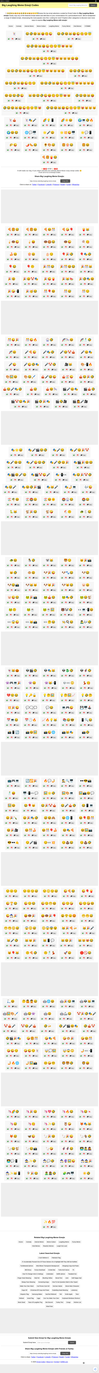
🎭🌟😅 (17, 450)
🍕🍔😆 (31, 229)
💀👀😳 (68, 683)
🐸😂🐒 (85, 597)
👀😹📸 (31, 622)
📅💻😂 (12, 720)
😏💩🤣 (85, 842)
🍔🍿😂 (67, 145)
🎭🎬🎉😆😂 (83, 462)
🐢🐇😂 (85, 511)
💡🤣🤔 (86, 695)
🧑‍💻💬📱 (12, 1161)
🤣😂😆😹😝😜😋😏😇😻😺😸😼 (71, 108)
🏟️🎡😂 (67, 499)
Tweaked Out (72, 1274)
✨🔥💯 (49, 1222)
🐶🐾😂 (67, 572)
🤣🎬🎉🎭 (13, 1038)
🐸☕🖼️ (48, 609)
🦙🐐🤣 (85, 1136)
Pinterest (56, 184)
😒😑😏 (11, 891)
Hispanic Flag (24, 1294)
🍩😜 (67, 242)
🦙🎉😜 (67, 1136)
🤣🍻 (47, 1026)
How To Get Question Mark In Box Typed (64, 1282)
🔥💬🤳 (49, 781)
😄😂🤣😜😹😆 (80, 71)
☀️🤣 (86, 1173)
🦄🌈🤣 (13, 1111)
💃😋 (86, 683)
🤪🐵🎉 (68, 1038)
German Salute (57, 1286)
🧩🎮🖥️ (68, 1173)
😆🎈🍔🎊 (86, 818)
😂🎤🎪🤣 (68, 805)
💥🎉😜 (13, 707)
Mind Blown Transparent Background (47, 1266)
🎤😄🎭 (86, 352)
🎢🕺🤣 (85, 339)
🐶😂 (86, 572)
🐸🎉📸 (31, 597)
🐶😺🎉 (49, 585)
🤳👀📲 (86, 1050)
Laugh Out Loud (62, 1246)
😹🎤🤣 (12, 940)
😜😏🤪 (67, 903)
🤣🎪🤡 (89, 1026)
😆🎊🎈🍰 (49, 830)
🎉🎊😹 (86, 266)
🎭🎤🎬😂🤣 (37, 450)
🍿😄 (31, 254)
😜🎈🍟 (87, 891)
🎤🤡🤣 (50, 364)
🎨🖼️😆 (11, 377)
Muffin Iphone (61, 1274)
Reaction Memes (48, 1246)
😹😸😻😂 (85, 940)
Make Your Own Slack (27, 1286)
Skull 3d (36, 1278)
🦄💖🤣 (49, 1111)
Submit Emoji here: (29, 1342)
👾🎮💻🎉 (13, 683)
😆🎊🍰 (30, 830)
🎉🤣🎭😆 (86, 279)
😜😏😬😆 (48, 903)
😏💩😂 (67, 842)
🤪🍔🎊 (32, 1038)
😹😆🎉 (67, 940)
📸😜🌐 (49, 732)
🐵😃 (31, 572)
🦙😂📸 (31, 1148)
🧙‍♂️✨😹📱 (13, 1173)
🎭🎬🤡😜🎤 (40, 474)
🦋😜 (31, 1136)
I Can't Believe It (43, 1257)
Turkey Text (59, 1302)
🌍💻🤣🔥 (85, 120)
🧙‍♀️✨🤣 (30, 1161)
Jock (66, 1278)
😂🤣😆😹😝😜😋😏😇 (74, 33)
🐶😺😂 (67, 585)
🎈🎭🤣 (85, 254)
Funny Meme (66, 26)
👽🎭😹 (49, 670)
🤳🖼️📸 (31, 1063)
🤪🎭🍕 (50, 1038)
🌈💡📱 (48, 120)
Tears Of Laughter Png (35, 1302)
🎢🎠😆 (67, 339)
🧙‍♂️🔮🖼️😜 (67, 1161)
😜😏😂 (29, 903)
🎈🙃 (30, 266)
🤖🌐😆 (48, 1001)
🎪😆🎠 (51, 389)
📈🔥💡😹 (49, 720)
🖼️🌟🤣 (49, 793)
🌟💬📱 (86, 132)
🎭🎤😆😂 (14, 462)
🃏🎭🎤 (30, 120)
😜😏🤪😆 (86, 903)
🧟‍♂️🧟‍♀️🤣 (50, 1173)
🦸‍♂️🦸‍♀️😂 (67, 1148)
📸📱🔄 (13, 732)
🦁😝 (86, 1063)
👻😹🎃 (13, 670)
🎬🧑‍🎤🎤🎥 (80, 401)
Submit (72, 1342)
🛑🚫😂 (85, 953)
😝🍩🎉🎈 (48, 915)
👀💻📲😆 (85, 609)
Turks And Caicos (63, 1270)
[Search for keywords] (78, 5)
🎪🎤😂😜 (48, 377)
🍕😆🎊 (49, 229)
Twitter (34, 184)
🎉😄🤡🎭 (30, 279)
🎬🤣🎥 (61, 401)
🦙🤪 (49, 1148)
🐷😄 (86, 585)
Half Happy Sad (76, 1278)
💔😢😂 (12, 695)
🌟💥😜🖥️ (67, 132)
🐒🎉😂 (31, 511)
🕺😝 (11, 793)
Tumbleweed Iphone (26, 1266)
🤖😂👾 (29, 1013)
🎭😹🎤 (52, 487)
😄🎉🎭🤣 (30, 818)
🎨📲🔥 (86, 364)
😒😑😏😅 (30, 891)
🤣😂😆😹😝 (84, 95)
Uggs (38, 1298)
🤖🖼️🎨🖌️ (10, 1013)
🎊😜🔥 (31, 339)
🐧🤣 (31, 560)
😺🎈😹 (13, 953)
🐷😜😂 (13, 597)
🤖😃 (47, 1013)
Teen (77, 1294)
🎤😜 (12, 364)
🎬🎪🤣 (89, 389)
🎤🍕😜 (30, 352)
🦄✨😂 (49, 1124)
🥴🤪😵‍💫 (49, 1063)
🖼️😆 (11, 805)
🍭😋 (86, 242)
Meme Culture (41, 26)
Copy (18, 39)
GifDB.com (64, 1362)
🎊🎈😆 (49, 291)
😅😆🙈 (49, 818)
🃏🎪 (12, 120)
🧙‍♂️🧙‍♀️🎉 (86, 1161)
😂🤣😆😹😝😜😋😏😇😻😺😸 (49, 46)
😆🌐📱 (67, 818)
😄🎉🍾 (11, 818)
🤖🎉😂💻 (67, 1001)
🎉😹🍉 (67, 279)
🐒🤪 (49, 511)
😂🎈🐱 (29, 805)
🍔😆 (86, 145)
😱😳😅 (30, 928)
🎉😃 (11, 279)
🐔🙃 (67, 511)
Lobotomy (74, 1290)
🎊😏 (86, 291)
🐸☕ (30, 609)
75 (73, 1270)
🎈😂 (12, 266)
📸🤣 (86, 732)
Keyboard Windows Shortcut (71, 1298)
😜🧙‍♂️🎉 (11, 915)
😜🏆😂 (11, 903)
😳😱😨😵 (49, 928)
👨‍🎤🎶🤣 (85, 622)
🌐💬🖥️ (30, 132)
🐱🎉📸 (85, 560)
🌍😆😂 (12, 132)
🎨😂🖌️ (29, 377)
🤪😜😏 (12, 1050)
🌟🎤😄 (48, 132)
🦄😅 (13, 1124)
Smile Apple (68, 1294)
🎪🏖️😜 (67, 377)
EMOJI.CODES (4, 1)
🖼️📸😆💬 (86, 793)
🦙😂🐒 (13, 1148)
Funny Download (40, 1270)
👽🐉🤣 (67, 670)
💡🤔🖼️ (48, 695)
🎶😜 (88, 487)
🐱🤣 (13, 572)
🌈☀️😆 (67, 120)
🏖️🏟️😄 (31, 499)
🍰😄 (13, 254)
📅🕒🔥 (30, 720)
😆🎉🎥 (12, 830)
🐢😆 (13, 560)
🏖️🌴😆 (13, 499)
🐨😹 (49, 560)
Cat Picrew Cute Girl (43, 1286)
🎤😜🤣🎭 (31, 364)
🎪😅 (33, 389)
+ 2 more (87, 26)
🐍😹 (13, 511)
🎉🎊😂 (48, 266)
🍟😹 (86, 229)
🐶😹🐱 (31, 585)
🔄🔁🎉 (31, 781)
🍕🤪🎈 (67, 229)
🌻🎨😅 (49, 145)
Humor (11, 26)
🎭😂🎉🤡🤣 (82, 474)
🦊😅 (13, 1136)
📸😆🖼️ (31, 732)
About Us (49, 1362)
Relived (21, 1298)
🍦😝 (31, 242)
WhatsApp (75, 184)
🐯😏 (67, 560)
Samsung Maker (37, 1294)
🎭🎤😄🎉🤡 (79, 450)
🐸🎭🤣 (67, 597)
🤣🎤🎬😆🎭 (68, 1026)
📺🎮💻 (13, 781)
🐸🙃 (12, 609)
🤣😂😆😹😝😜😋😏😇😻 (22, 108)
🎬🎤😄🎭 (70, 389)
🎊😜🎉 (13, 339)
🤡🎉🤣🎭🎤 (86, 1013)
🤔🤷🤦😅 (29, 1001)
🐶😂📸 (13, 585)
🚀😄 (67, 953)
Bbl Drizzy (28, 1270)
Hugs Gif (24, 1290)
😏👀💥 (49, 842)
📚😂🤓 (68, 720)
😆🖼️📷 (86, 830)
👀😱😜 (13, 622)
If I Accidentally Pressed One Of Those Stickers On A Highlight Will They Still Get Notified (49, 1262)
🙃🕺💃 (49, 953)
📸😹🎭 (67, 732)
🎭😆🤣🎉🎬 (31, 487)
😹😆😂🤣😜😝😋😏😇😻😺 (49, 95)
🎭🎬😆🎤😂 (16, 474)
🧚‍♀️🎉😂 (32, 1173)
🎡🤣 (49, 339)
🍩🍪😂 (49, 242)
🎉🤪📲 (13, 291)
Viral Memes (77, 26)
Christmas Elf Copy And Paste (39, 1290)
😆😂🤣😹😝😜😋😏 (20, 83)
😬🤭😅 (87, 915)
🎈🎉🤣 (67, 254)
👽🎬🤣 (31, 670)
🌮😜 (13, 145)
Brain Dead (21, 1302)
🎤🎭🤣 (48, 352)
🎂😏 (49, 254)
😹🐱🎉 (30, 940)
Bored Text (59, 1278)
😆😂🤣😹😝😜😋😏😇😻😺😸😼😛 (67, 83)
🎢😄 (12, 352)
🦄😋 (31, 1124)
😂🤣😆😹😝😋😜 (38, 33)
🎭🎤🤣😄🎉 (59, 462)
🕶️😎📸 (85, 781)
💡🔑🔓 (30, 695)
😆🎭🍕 (68, 830)
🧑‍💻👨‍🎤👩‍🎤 (85, 1148)
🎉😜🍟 (49, 279)
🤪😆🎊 (86, 1038)
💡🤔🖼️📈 (67, 695)
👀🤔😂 (49, 622)
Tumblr (68, 184)
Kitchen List (77, 1302)
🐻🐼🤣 (67, 609)
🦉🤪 (67, 1124)
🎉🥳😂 (31, 291)
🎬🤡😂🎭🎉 (20, 401)
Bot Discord (49, 1302)
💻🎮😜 (67, 707)
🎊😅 (67, 291)
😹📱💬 (48, 940)
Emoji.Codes (40, 1362)
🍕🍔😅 (13, 229)
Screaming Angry (43, 1282)
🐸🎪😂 (49, 597)
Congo (68, 1302)
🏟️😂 (86, 499)
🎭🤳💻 (70, 487)
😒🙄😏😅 (50, 891)
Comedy (18, 26)
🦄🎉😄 (31, 1111)
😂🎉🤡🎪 (48, 805)
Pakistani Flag (56, 1257)
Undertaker (49, 1274)
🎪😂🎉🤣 (86, 377)
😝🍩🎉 (29, 915)
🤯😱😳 (68, 1050)
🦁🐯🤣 (67, 1063)
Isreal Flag (30, 1298)
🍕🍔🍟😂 (49, 157)
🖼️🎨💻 (67, 793)
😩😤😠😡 (68, 915)
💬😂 (49, 707)
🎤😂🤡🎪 (67, 352)
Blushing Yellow (47, 1278)
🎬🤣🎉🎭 (42, 401)
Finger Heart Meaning (24, 1278)
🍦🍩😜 (13, 242)
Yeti (60, 1294)
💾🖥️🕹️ (85, 707)
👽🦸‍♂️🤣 (85, 670)
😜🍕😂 (69, 891)
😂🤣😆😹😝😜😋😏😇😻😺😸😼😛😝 (49, 58)
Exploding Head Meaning (60, 1290)
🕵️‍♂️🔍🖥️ (67, 781)
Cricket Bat (51, 1270)
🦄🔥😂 (67, 1111)
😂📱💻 (87, 805)
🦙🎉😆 (49, 1136)
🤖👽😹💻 (87, 1001)
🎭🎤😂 (58, 450)
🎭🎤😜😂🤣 (35, 462)
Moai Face (49, 1306)
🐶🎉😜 (49, 572)
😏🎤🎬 (31, 842)
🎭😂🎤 (10, 487)
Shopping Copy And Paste (70, 1266)
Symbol (56, 1362)
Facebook (41, 184)
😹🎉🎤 (88, 928)
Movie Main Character (72, 1286)
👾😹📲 (50, 683)
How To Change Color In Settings (33, 1274)
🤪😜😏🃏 (31, 1050)
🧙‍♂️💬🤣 (48, 1161)
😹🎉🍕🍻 (69, 928)
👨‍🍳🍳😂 (67, 622)
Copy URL (65, 181)
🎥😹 (68, 364)
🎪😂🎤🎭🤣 (12, 389)
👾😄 (32, 683)
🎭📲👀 (61, 474)
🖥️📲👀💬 (30, 793)
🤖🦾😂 (65, 1013)
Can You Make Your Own (51, 1298)
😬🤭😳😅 (11, 928)
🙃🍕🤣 (31, 953)
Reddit (62, 184)
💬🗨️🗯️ (31, 707)
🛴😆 (11, 1001)
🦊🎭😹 (85, 1124)
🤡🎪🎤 (9, 1026)
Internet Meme (29, 26)
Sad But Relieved (50, 1294)
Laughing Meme (54, 26)
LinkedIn (49, 184)
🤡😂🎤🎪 (28, 1026)
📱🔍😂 (86, 720)
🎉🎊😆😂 (67, 266)
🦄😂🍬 (85, 1111)
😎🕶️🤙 (13, 842)
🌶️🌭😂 (31, 145)
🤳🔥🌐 (13, 1063)
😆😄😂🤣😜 (14, 95)
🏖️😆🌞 (49, 499)
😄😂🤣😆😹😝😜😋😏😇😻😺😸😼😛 (36, 71)
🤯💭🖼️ (50, 1050)
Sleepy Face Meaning (28, 1282)
